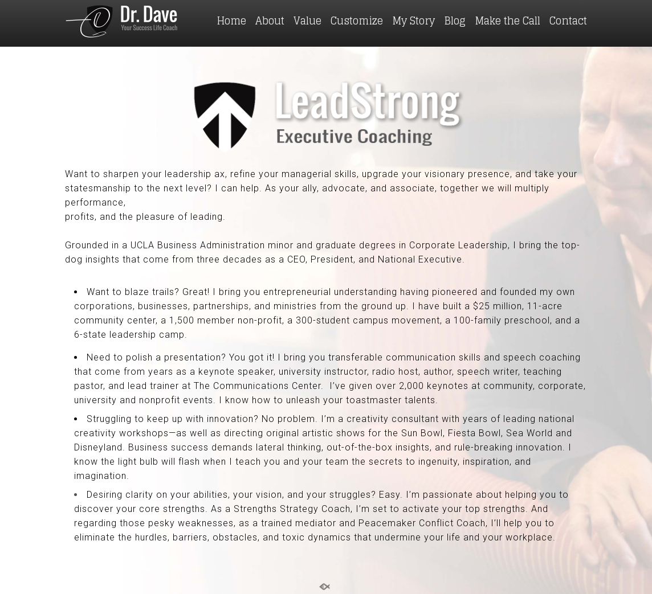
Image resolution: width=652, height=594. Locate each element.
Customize (357, 20)
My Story (413, 20)
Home (231, 20)
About (269, 20)
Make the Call (507, 20)
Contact (568, 20)
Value (307, 20)
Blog (455, 20)
